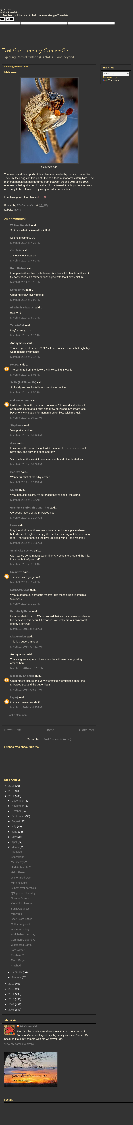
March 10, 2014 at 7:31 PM (26, 646)
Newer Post (12, 730)
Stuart (14, 489)
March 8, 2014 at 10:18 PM (26, 435)
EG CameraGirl (29, 1026)
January (17, 977)
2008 (11, 1009)
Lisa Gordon (18, 636)
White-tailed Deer (21, 877)
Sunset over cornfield (23, 887)
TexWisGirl (17, 325)
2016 (11, 785)
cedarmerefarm (20, 400)
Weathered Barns (21, 944)
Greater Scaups (20, 898)
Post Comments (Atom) (57, 739)
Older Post (86, 730)
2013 (11, 983)
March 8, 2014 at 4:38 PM (25, 242)
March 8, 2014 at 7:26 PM (25, 335)
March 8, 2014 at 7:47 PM (25, 356)
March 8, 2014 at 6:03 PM (25, 299)
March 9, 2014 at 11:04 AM (26, 517)
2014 (11, 796)
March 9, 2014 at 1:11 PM (25, 564)
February (17, 972)
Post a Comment (17, 715)
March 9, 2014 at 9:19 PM (25, 603)
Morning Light (19, 882)
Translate (111, 80)
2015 (11, 790)
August (16, 821)
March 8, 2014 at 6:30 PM (25, 317)
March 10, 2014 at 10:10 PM (26, 668)
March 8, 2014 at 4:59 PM (25, 260)
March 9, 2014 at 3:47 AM (25, 499)
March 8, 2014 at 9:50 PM (25, 392)
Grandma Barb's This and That (29, 507)
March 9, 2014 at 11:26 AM (26, 542)
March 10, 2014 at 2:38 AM (26, 628)
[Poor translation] (9, 19)
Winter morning (20, 929)
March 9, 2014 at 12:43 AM (26, 482)
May (14, 836)
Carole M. (16, 250)
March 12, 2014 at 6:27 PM (26, 689)
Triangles (16, 851)
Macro (17, 209)
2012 (11, 988)
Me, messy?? (19, 862)
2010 (11, 999)
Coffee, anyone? (20, 924)
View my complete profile (19, 1043)
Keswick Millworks (21, 903)
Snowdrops (17, 856)
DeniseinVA (17, 289)
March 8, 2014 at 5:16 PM (25, 282)
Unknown (16, 572)
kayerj (14, 697)
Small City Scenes (21, 550)
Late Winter (17, 950)
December (18, 800)
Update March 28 (21, 867)
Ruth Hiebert (18, 268)
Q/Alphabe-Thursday (23, 893)
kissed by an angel (22, 675)
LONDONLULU (19, 589)
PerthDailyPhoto (20, 611)
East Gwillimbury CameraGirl (36, 51)
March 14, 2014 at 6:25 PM (26, 707)
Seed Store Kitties (21, 919)
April (15, 842)
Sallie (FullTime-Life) (23, 382)
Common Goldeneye (23, 939)
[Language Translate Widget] (116, 74)
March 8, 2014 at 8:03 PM (25, 374)
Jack (13, 443)
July (14, 826)
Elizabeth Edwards (22, 307)
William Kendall (20, 225)
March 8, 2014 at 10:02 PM (26, 417)
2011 (11, 994)
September (18, 816)
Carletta (15, 472)
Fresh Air (16, 965)
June (15, 831)
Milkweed (16, 913)
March (16, 847)
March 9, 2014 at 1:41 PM (25, 582)
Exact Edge (17, 960)
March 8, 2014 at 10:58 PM (26, 464)
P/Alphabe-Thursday (23, 934)
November (18, 805)
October (17, 811)
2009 (11, 1004)
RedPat (14, 364)
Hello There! (18, 872)
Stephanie (16, 425)
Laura (13, 525)
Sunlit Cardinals (20, 908)
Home (50, 730)
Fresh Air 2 (17, 955)
